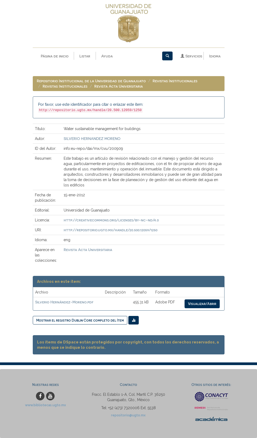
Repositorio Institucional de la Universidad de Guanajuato (91, 81)
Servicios (191, 56)
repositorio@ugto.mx (128, 415)
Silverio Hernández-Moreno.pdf (64, 302)
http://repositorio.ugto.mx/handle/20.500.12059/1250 (110, 230)
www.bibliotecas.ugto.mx (45, 405)
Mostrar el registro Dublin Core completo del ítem (80, 320)
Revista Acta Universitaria (118, 86)
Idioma (215, 56)
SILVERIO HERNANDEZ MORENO (92, 138)
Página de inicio (54, 56)
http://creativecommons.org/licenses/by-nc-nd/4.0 (111, 220)
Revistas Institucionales (175, 81)
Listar (84, 56)
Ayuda (107, 56)
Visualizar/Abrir (202, 304)
